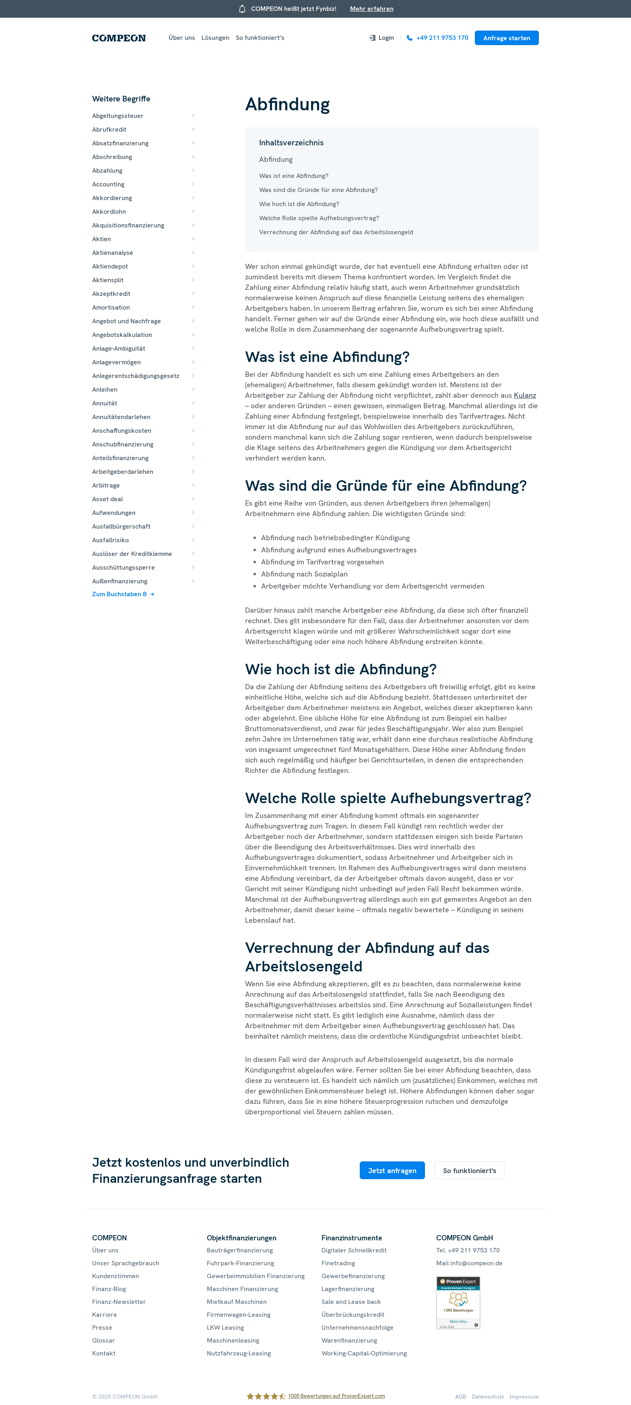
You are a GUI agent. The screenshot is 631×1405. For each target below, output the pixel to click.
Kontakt (103, 1353)
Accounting (108, 184)
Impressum (524, 1396)
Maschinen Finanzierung (242, 1289)
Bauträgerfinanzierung (240, 1250)
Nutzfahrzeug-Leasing (239, 1353)
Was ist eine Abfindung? (293, 175)
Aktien (101, 239)
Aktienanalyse (112, 252)
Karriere (104, 1314)
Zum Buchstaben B (119, 594)
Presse (102, 1327)
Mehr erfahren (372, 8)
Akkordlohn (109, 211)
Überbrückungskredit (353, 1314)
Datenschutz (488, 1396)
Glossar (103, 1340)
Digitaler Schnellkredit (354, 1250)
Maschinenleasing (233, 1340)
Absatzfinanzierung (120, 143)
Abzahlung (107, 170)
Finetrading (338, 1263)
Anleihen (105, 389)
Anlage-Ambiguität (118, 348)
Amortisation (111, 307)
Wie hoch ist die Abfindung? (299, 204)
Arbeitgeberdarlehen (122, 471)
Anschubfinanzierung (122, 444)
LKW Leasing (225, 1327)
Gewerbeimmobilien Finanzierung (256, 1276)
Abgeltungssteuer (118, 116)
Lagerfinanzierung (348, 1289)
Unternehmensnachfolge (358, 1327)
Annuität (104, 403)
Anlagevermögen (116, 362)
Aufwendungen (114, 512)
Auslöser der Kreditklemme (132, 554)
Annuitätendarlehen (121, 417)
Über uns (182, 37)
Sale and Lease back (351, 1302)
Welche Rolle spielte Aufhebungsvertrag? (319, 218)
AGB (460, 1396)
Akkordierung (112, 198)
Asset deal (107, 499)
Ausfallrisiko (110, 540)
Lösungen (215, 37)
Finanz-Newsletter (119, 1302)
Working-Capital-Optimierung (364, 1353)
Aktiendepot (110, 266)
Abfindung (276, 159)
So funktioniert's (470, 1170)
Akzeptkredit (111, 293)
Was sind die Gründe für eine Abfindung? (318, 190)
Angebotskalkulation (122, 335)
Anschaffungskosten (121, 430)
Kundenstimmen (115, 1276)
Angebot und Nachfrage (126, 321)
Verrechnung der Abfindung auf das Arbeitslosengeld (336, 232)
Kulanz (525, 395)
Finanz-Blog (109, 1289)
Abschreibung (112, 157)
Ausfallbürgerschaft (121, 526)
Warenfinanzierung (349, 1340)
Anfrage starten (506, 38)
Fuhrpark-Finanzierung (240, 1263)
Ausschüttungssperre (123, 567)
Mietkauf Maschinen (237, 1302)
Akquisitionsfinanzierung (128, 225)
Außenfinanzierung (119, 581)
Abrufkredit (109, 129)
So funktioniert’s (260, 37)
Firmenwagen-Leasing (238, 1314)
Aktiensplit (108, 280)
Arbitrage (106, 485)
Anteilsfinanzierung (120, 458)
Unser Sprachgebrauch (125, 1263)
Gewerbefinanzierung (353, 1276)
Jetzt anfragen (392, 1170)
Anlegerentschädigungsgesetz (135, 376)
